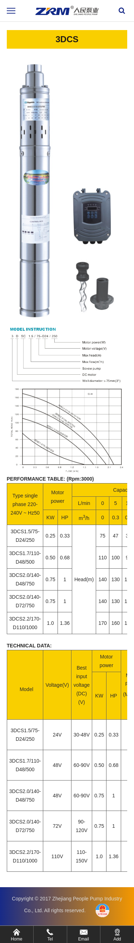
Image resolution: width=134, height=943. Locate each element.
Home (16, 939)
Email (83, 939)
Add (117, 939)
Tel (50, 939)
